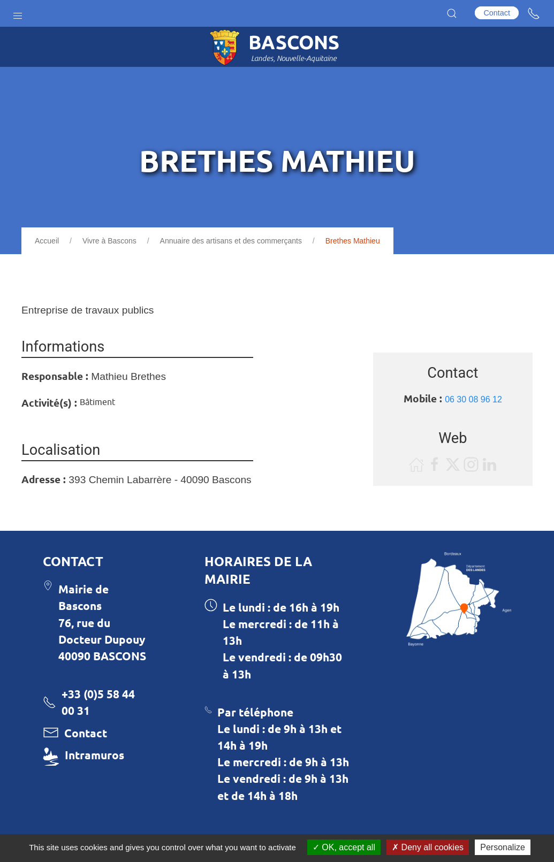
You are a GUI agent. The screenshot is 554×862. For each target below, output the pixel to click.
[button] (17, 13)
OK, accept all (344, 847)
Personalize (502, 847)
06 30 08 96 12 (473, 399)
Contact (496, 13)
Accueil (47, 241)
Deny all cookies (428, 847)
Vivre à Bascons (109, 241)
